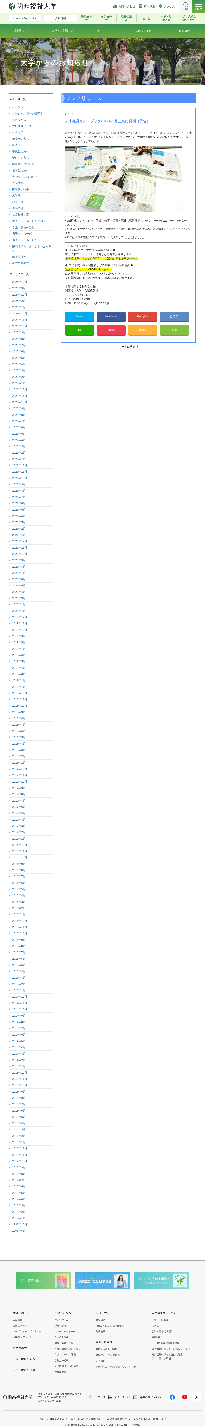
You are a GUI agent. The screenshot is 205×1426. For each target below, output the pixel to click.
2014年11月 (19, 1003)
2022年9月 (19, 408)
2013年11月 (19, 1078)
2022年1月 (19, 459)
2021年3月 (19, 522)
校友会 (146, 18)
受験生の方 (86, 18)
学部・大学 (103, 1313)
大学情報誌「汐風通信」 (67, 1366)
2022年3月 (19, 446)
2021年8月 (19, 490)
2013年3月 (19, 1129)
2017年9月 (19, 787)
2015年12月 (19, 920)
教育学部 (17, 201)
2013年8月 (19, 1097)
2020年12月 (19, 541)
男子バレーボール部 (24, 240)
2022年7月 (19, 421)
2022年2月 (19, 452)
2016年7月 (19, 876)
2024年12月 (19, 294)
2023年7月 (19, 345)
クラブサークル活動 (65, 1354)
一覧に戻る (128, 346)
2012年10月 (19, 1161)
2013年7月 (19, 1104)
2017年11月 (19, 775)
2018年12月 (19, 693)
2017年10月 (19, 781)
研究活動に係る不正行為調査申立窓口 (172, 1348)
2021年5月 (19, 509)
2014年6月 (19, 1034)
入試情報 (60, 18)
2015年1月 (19, 990)
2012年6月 (19, 1186)
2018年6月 (19, 731)
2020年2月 (19, 604)
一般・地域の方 (166, 18)
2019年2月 (19, 680)
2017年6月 (19, 806)
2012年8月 (19, 1173)
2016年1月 (19, 914)
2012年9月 (19, 1167)
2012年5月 (19, 1192)
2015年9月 (19, 939)
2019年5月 (19, 661)
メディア (17, 132)
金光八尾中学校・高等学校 (148, 1419)
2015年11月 (19, 927)
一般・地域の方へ (24, 1359)
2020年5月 (19, 585)
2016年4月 (19, 895)
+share (143, 329)
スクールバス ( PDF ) (65, 1331)
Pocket (111, 329)
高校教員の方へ (22, 263)
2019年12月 (19, 617)
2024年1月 (19, 307)
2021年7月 (19, 497)
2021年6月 (19, 503)
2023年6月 (19, 351)
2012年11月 (19, 1154)
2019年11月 (19, 623)
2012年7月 (19, 1180)
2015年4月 (19, 971)
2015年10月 (19, 933)
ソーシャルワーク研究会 (27, 113)
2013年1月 (19, 1142)
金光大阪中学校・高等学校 (86, 1419)
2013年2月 (19, 1135)
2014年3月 (19, 1053)
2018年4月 (19, 743)
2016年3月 (19, 901)
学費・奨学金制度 (63, 1343)
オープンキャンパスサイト (27, 1331)
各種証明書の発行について (68, 1348)
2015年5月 (19, 965)
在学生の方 (106, 18)
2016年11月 (19, 851)
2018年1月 (19, 762)
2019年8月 (19, 642)
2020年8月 (19, 566)
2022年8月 (19, 414)
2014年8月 (19, 1022)
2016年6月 (19, 882)
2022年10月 (19, 402)
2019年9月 (19, 636)
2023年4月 (19, 364)
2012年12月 (19, 1148)
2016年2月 (19, 908)
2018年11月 (19, 699)
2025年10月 (19, 281)
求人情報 (100, 1360)
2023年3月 (19, 370)
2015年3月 (19, 977)
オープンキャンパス (25, 18)
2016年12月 (19, 844)
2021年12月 (19, 465)
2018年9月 (19, 712)
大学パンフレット (22, 1337)
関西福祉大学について (165, 1313)
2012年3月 (19, 1205)
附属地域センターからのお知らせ (31, 248)
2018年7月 (19, 724)
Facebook (111, 316)
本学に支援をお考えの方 (188, 18)
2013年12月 (19, 1072)
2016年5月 (19, 889)
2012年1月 (19, 1218)
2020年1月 (19, 610)
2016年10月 (19, 857)
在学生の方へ (20, 170)
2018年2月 (19, 756)
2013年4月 (19, 1123)
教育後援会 (126, 18)
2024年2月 (19, 300)
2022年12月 (19, 389)
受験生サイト (20, 1325)
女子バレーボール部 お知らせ (30, 221)
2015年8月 (19, 946)
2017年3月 (19, 825)
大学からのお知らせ (24, 176)
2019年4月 (19, 667)
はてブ (174, 316)
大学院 (16, 195)
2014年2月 (19, 1059)
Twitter (79, 316)
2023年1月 (19, 383)
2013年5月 (19, 1116)
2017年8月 (19, 794)
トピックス (19, 119)
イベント (17, 107)
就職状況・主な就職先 (108, 1354)
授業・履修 (60, 1325)
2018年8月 (19, 718)
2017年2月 (19, 832)
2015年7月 (19, 952)
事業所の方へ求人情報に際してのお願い (117, 1366)
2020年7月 (19, 572)
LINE (80, 329)
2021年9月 (19, 484)
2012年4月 (19, 1199)
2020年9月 (19, 560)
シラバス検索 (61, 1337)
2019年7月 (19, 648)
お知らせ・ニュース (65, 1319)
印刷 (174, 329)
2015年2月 (19, 984)
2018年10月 (19, 705)
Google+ (142, 316)
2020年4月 (19, 591)
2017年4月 (19, 819)
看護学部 (17, 208)
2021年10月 (19, 478)
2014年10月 (19, 1009)
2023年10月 (19, 326)
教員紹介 (156, 1337)
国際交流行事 (20, 189)
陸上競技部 (19, 256)
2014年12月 (19, 996)
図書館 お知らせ (23, 164)
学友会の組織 (61, 1360)
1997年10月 (19, 1224)
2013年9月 (19, 1091)
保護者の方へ (20, 138)
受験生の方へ (20, 157)
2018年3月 (19, 750)
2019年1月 (19, 686)
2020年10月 (19, 553)
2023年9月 (19, 332)
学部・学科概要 (160, 1319)
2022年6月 (19, 427)
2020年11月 (19, 547)
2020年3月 (19, 598)
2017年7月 (19, 800)
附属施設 (100, 1331)
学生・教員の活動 (23, 227)
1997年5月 (19, 1230)
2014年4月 (19, 1047)
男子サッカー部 (22, 233)
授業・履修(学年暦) (162, 1331)
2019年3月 (19, 674)
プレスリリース (22, 126)
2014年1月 (19, 1066)
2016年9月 (19, 863)
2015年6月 (19, 958)
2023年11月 (19, 319)
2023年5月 (19, 357)
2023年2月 (19, 376)
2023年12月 (19, 313)
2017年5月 (19, 813)
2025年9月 (19, 288)
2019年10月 (19, 629)
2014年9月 (19, 1015)
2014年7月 (19, 1028)
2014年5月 (19, 1041)
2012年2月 (19, 1211)
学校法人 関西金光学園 (51, 1419)
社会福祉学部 (20, 214)
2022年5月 (19, 433)
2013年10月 (19, 1085)
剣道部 (16, 145)
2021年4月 (19, 516)
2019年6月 (19, 655)
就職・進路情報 (105, 1342)
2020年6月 (19, 579)
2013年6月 (19, 1110)
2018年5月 (19, 737)
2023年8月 (19, 338)
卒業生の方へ (20, 151)
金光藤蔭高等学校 (117, 1419)
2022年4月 (19, 440)
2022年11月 (19, 395)
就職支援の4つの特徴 (107, 1349)
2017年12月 (19, 769)
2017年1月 (19, 838)
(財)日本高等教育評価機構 (110, 1325)
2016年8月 (19, 870)
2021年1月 (19, 534)
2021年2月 (19, 528)
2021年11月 (19, 471)
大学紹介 (100, 1319)
